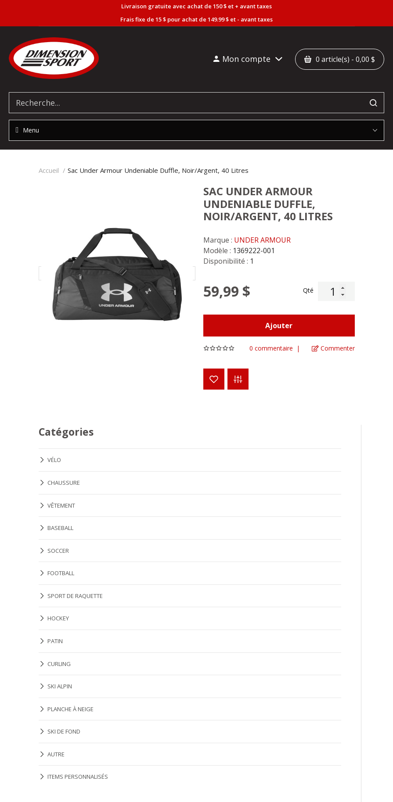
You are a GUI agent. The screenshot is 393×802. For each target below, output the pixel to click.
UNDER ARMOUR (262, 240)
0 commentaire (271, 348)
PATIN (55, 641)
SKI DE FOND (63, 731)
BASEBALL (60, 528)
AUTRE (56, 754)
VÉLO (54, 460)
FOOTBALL (60, 573)
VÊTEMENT (61, 505)
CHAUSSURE (63, 483)
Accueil (49, 170)
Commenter (333, 348)
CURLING (59, 664)
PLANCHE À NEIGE (70, 709)
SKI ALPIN (59, 686)
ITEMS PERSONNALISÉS (77, 777)
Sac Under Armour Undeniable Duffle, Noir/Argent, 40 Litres (158, 170)
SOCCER (58, 551)
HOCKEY (58, 618)
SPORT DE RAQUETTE (75, 596)
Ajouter (278, 325)
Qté (308, 290)
